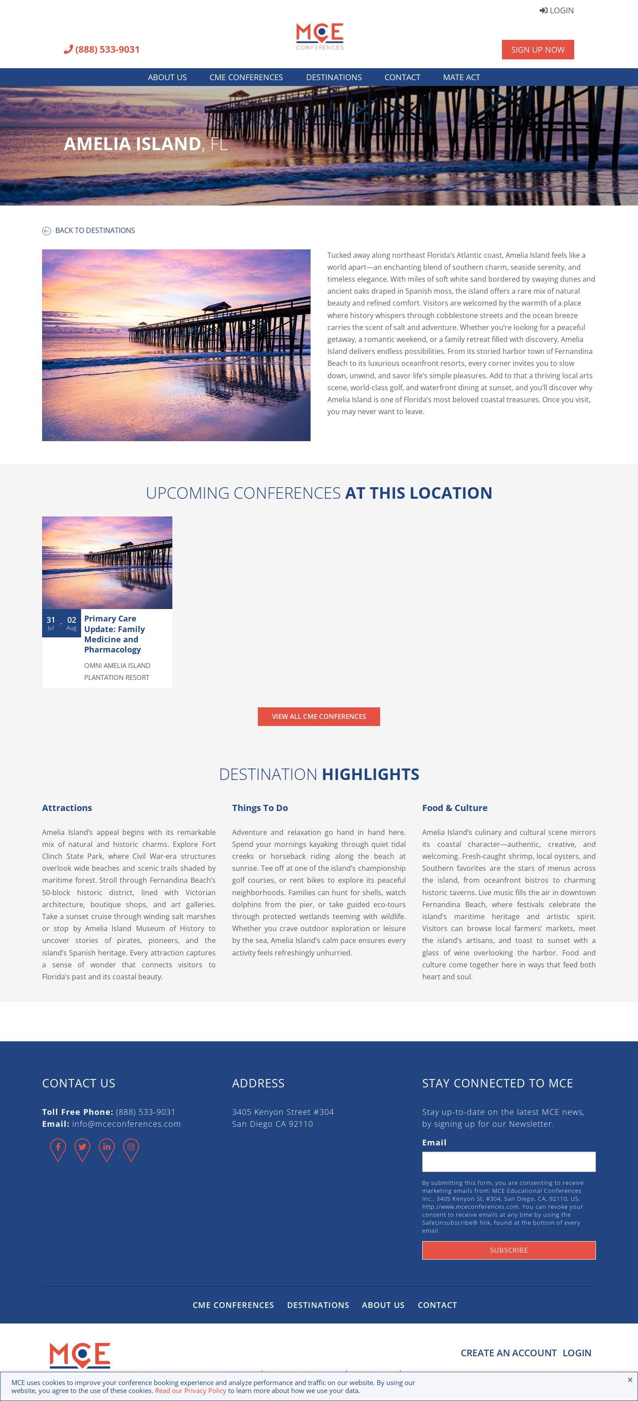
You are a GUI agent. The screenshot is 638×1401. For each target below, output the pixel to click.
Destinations (334, 77)
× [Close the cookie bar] (630, 1379)
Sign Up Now (538, 49)
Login (557, 11)
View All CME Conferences (319, 716)
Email (434, 1142)
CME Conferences (246, 77)
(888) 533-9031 (102, 50)
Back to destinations (88, 230)
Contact (402, 77)
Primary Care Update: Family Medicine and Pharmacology (114, 634)
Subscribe (509, 1250)
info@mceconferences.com (126, 1123)
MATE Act (461, 77)
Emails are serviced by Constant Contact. (502, 1230)
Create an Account (506, 1353)
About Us (167, 77)
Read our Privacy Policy (190, 1390)
